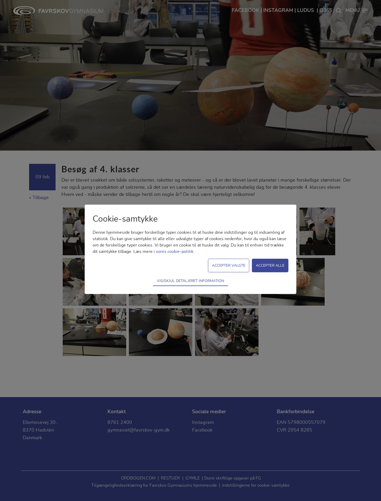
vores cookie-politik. (175, 251)
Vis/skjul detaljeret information (190, 281)
